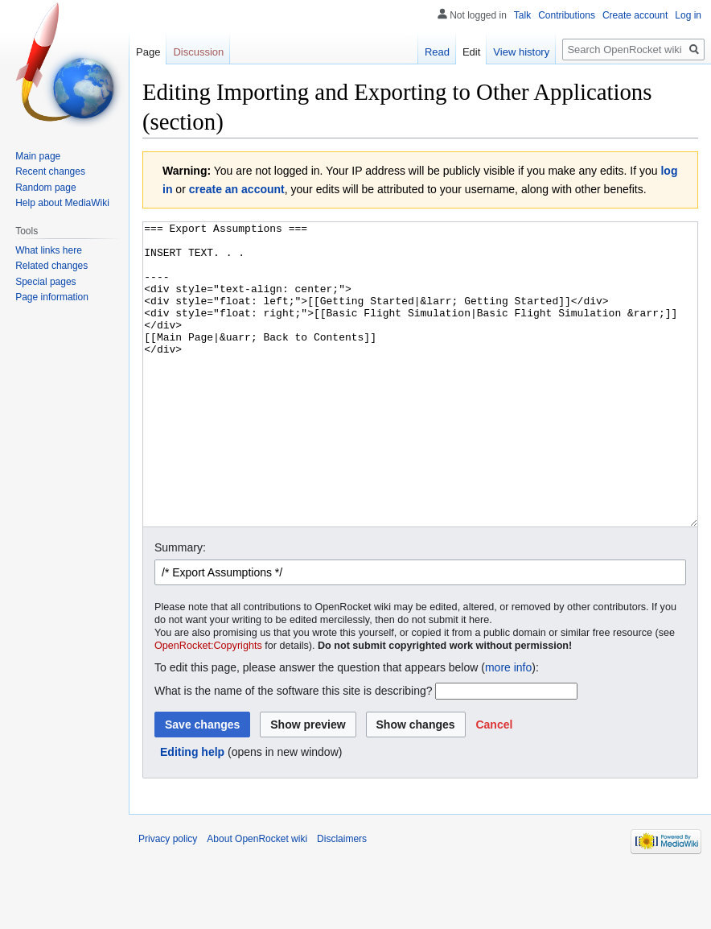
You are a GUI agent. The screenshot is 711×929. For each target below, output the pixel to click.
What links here (48, 250)
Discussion (198, 52)
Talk (522, 15)
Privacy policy (167, 899)
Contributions (566, 15)
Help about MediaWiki (62, 203)
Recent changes (50, 171)
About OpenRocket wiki (257, 899)
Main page (37, 156)
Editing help (192, 812)
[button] (494, 785)
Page (148, 52)
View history (521, 52)
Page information (51, 297)
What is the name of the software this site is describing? (293, 751)
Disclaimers (342, 899)
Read (437, 52)
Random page (45, 187)
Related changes (51, 265)
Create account (635, 15)
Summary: (180, 607)
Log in (688, 15)
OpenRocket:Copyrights (208, 706)
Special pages (45, 281)
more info (508, 727)
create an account (237, 189)
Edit (471, 52)
